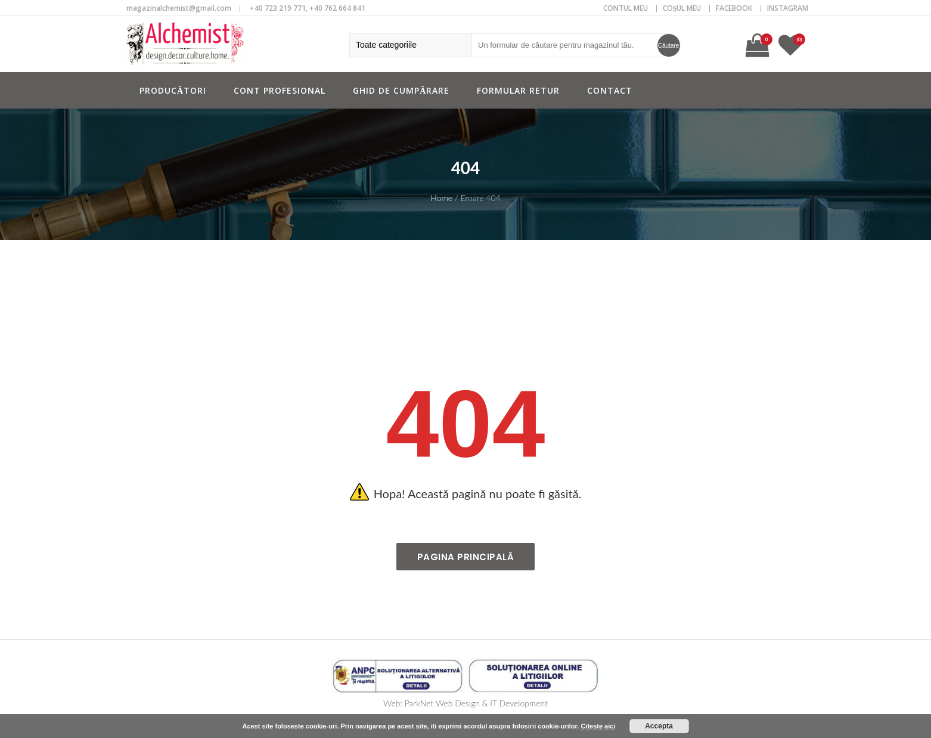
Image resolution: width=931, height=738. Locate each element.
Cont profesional (279, 90)
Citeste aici (598, 726)
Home (441, 198)
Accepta (659, 726)
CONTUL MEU (625, 8)
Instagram (787, 8)
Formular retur (518, 90)
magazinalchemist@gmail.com (178, 8)
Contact (609, 90)
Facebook (734, 8)
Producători (172, 90)
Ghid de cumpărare (401, 90)
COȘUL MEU (682, 8)
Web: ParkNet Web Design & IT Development (465, 703)
